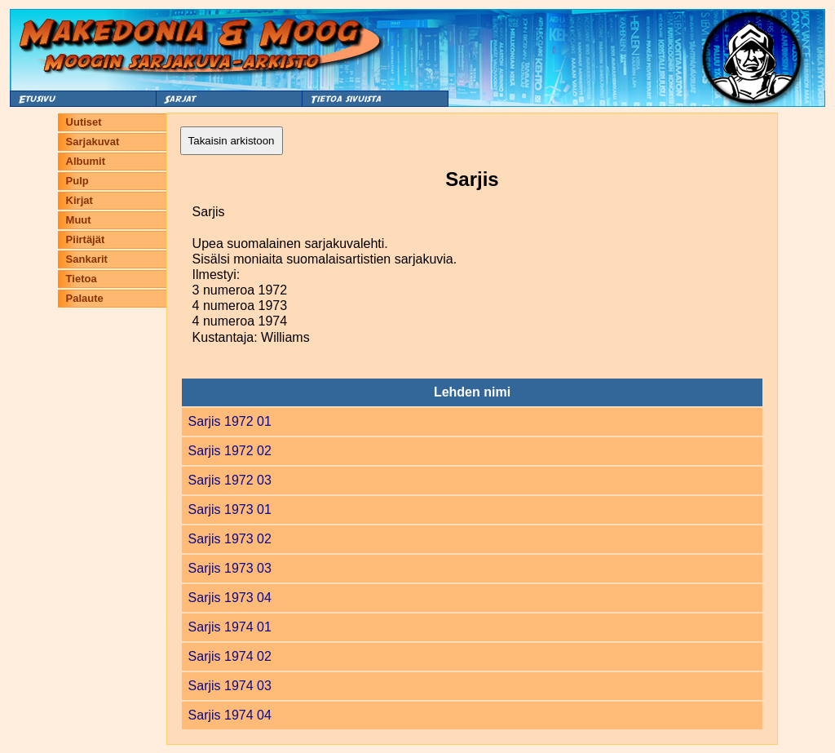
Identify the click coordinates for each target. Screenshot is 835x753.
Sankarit (87, 259)
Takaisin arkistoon (231, 141)
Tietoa (81, 278)
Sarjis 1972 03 (230, 480)
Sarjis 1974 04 (230, 715)
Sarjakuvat (93, 141)
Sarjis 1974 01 (230, 627)
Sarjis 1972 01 (230, 421)
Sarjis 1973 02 (230, 539)
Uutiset (84, 122)
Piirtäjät (85, 239)
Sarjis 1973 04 (230, 598)
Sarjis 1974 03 (230, 686)
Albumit (85, 161)
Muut (78, 220)
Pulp (77, 181)
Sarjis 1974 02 (230, 656)
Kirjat (79, 200)
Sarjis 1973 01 (230, 509)
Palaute (85, 298)
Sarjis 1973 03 (230, 568)
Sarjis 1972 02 (230, 451)
